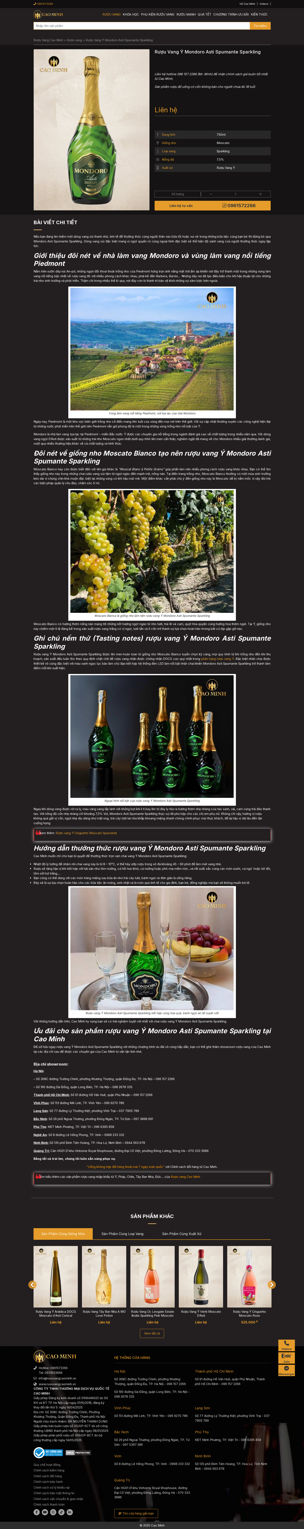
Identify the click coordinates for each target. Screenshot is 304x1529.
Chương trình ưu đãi (231, 14)
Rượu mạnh (186, 14)
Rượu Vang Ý (226, 168)
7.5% (220, 159)
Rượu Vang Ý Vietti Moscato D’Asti (201, 1313)
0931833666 (53, 1373)
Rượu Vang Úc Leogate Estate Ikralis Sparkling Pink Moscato (152, 1313)
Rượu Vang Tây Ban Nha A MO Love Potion (104, 1313)
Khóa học (131, 14)
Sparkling (223, 151)
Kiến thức (259, 14)
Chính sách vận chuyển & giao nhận (58, 1499)
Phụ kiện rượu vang (157, 14)
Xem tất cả (152, 1333)
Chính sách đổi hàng (48, 1476)
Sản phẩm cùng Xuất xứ (181, 1234)
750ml (221, 135)
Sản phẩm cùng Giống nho (63, 1234)
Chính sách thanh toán (49, 1504)
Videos (264, 3)
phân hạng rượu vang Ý (217, 659)
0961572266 (43, 3)
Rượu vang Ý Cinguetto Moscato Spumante (86, 833)
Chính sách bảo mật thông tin (54, 1493)
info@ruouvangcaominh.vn (57, 1378)
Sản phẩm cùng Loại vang (122, 1234)
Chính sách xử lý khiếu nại (52, 1487)
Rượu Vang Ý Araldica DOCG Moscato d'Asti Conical (55, 1313)
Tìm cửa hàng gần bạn (136, 1513)
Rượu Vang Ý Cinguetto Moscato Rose (249, 1313)
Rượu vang (111, 14)
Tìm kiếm (260, 26)
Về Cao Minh (247, 3)
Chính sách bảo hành (48, 1482)
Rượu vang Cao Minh (185, 1177)
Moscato (223, 143)
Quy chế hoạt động (47, 1465)
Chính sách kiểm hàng (49, 1470)
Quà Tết (204, 14)
